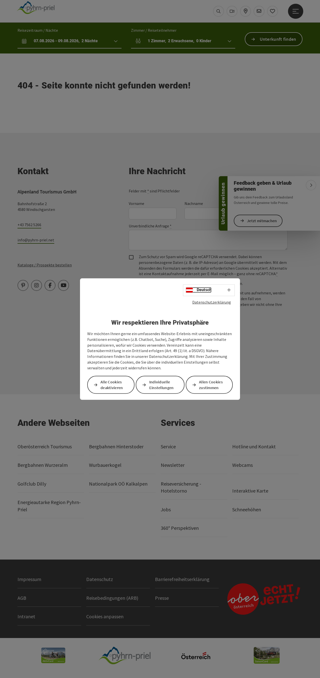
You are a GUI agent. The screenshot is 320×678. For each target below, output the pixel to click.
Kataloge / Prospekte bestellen (45, 264)
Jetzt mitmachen (262, 220)
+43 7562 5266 (29, 224)
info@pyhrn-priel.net (36, 239)
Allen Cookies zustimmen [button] (211, 384)
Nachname (193, 203)
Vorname (136, 203)
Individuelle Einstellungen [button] (161, 384)
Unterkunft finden (278, 39)
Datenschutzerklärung (211, 301)
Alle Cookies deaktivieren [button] (111, 384)
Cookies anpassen (105, 616)
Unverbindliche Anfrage (150, 226)
